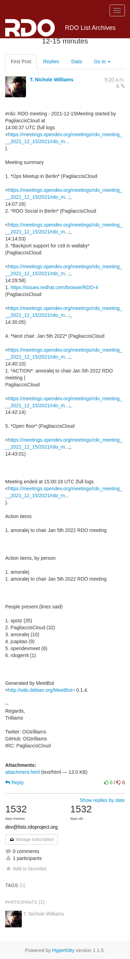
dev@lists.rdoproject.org (31, 827)
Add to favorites (25, 868)
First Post (21, 61)
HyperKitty (63, 950)
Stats (76, 61)
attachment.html (22, 772)
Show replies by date (102, 800)
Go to (102, 61)
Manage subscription (31, 839)
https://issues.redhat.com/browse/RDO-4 (54, 287)
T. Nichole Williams (51, 79)
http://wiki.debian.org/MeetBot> (41, 690)
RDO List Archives (60, 27)
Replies (51, 61)
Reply (14, 782)
